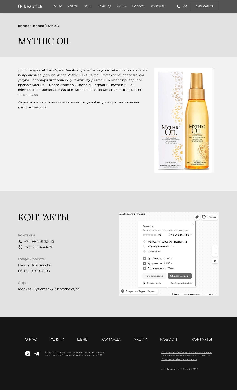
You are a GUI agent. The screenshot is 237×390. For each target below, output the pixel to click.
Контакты (158, 6)
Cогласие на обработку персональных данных (186, 352)
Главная (23, 25)
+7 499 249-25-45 (39, 241)
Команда (104, 6)
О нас (58, 6)
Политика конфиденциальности (179, 359)
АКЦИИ (122, 6)
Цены (88, 6)
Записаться (204, 6)
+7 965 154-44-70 (38, 247)
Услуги (73, 6)
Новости (138, 6)
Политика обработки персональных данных (185, 355)
